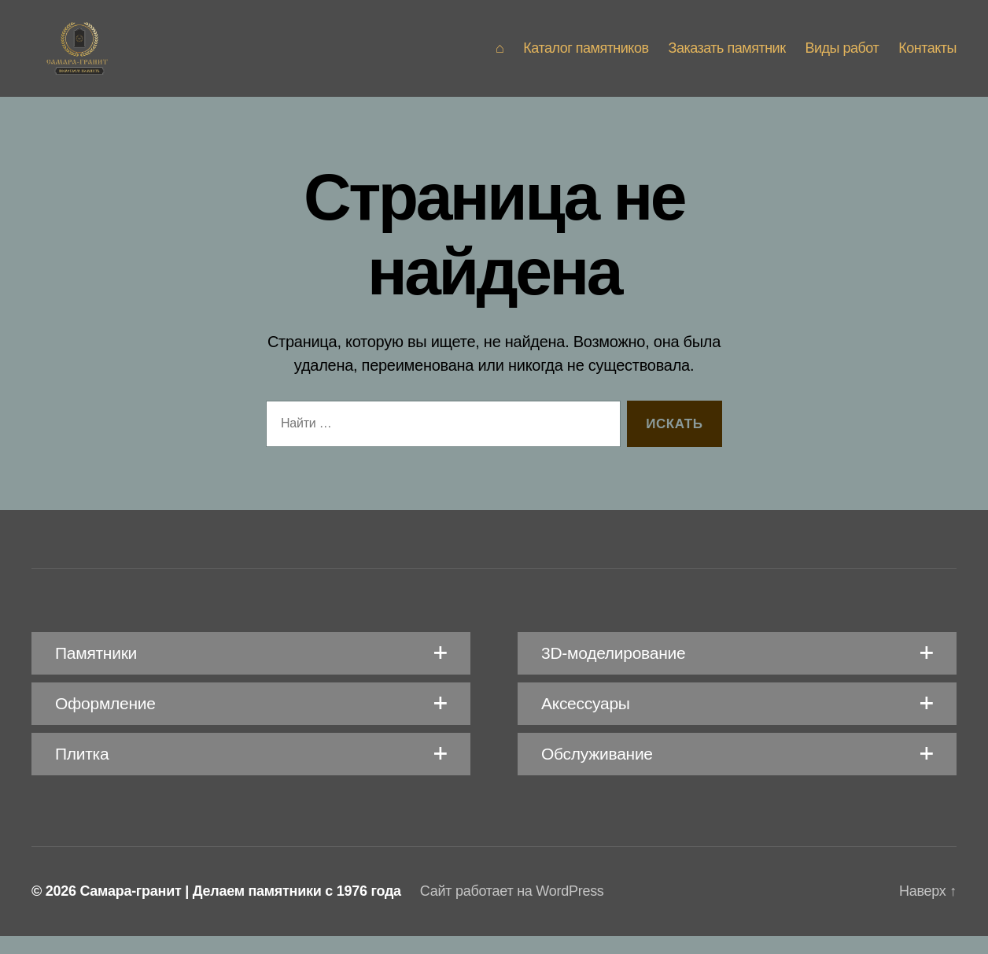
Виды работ (842, 57)
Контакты (927, 57)
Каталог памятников (585, 57)
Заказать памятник (727, 57)
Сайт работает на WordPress (512, 909)
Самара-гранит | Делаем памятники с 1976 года (239, 909)
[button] (250, 671)
